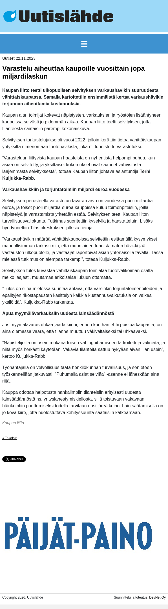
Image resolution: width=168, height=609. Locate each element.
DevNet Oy (157, 597)
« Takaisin (9, 438)
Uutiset (8, 58)
